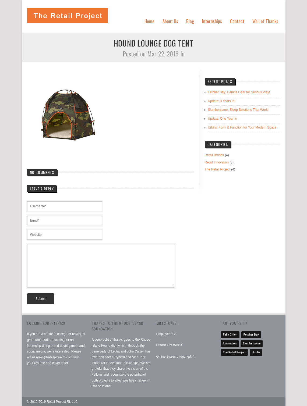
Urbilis (256, 352)
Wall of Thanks (265, 21)
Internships (212, 21)
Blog (190, 21)
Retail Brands (214, 155)
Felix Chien (230, 334)
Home (149, 21)
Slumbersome (251, 343)
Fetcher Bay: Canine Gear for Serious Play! (239, 92)
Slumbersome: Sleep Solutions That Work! (238, 110)
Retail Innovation (217, 162)
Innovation (230, 343)
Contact (237, 21)
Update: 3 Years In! (221, 101)
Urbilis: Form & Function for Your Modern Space (242, 127)
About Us (170, 21)
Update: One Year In (222, 118)
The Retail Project (217, 169)
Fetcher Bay (251, 334)
